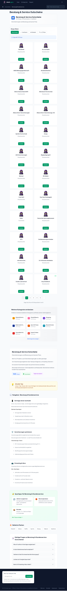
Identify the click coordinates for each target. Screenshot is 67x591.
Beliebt (33, 32)
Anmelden (29, 576)
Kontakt (48, 588)
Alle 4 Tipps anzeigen (17, 517)
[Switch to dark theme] (62, 2)
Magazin (31, 2)
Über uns (43, 588)
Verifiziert (24, 32)
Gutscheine (7, 7)
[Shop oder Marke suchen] (56, 7)
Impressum (54, 588)
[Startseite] (8, 2)
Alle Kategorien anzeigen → (33, 339)
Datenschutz (62, 588)
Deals (18, 2)
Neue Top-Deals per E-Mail (10, 573)
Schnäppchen (24, 2)
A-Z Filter (42, 32)
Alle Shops (15, 32)
